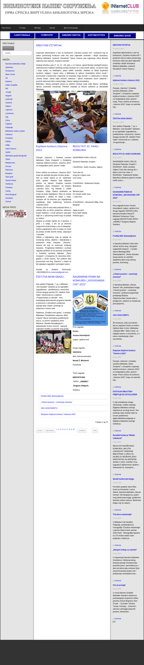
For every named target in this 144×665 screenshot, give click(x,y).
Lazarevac (9, 113)
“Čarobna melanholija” (122, 514)
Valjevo (8, 106)
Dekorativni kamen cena (122, 630)
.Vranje (8, 92)
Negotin (8, 96)
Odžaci (8, 141)
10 (74, 429)
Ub (6, 78)
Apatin (7, 152)
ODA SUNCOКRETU (49, 408)
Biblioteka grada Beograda (15, 156)
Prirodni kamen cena (120, 627)
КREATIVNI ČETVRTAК (49, 45)
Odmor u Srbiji (118, 635)
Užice (7, 120)
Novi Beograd (10, 194)
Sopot (7, 159)
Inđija (7, 145)
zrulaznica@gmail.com (59, 272)
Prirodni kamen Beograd (122, 633)
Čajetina (8, 124)
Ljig (6, 117)
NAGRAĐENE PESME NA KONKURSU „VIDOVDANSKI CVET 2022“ (88, 280)
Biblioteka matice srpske (15, 131)
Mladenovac (10, 163)
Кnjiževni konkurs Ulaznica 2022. (126, 80)
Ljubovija (8, 99)
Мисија (37, 28)
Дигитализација (71, 28)
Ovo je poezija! (119, 585)
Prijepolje (9, 127)
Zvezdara (9, 198)
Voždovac (9, 184)
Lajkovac (8, 110)
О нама (22, 28)
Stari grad (9, 177)
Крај (95, 430)
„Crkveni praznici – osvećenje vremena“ (56, 402)
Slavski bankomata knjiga (123, 479)
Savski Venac (10, 180)
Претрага (8, 48)
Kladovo (8, 81)
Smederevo (9, 71)
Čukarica (8, 187)
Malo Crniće (10, 74)
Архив (52, 28)
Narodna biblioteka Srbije (15, 64)
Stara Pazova (10, 149)
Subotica (8, 134)
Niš (6, 88)
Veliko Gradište (11, 85)
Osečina (8, 103)
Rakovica (9, 170)
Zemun (8, 202)
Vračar (8, 191)
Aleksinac (9, 67)
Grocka (8, 166)
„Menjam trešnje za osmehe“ (125, 550)
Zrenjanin (9, 138)
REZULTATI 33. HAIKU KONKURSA (127, 154)
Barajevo (8, 173)
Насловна (6, 28)
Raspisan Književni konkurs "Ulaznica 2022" (58, 414)
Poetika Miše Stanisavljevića (52, 396)
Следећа (82, 430)
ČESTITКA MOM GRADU (50, 276)
